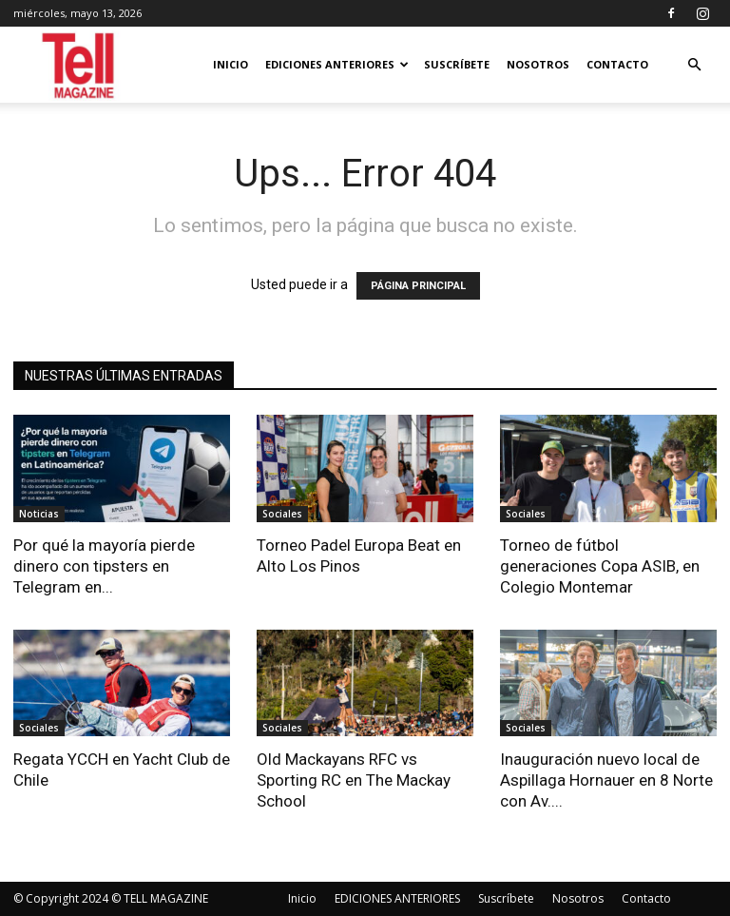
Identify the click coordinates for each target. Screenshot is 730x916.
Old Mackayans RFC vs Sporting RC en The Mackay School (354, 780)
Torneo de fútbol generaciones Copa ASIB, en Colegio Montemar (600, 566)
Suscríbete (457, 64)
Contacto (617, 64)
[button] (694, 65)
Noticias (39, 513)
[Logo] (79, 65)
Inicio (230, 64)
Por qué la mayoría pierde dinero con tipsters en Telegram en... (104, 566)
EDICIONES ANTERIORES (337, 64)
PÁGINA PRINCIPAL (418, 286)
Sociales (282, 513)
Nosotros (538, 64)
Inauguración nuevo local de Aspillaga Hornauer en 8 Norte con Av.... (606, 780)
